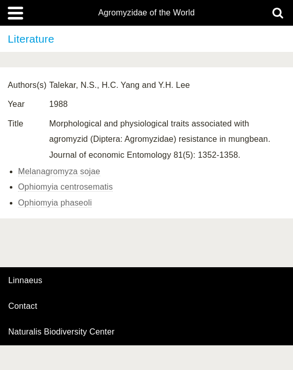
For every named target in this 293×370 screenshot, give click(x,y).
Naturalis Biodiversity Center (61, 332)
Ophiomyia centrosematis (65, 186)
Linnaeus (25, 280)
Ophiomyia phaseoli (55, 202)
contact (22, 306)
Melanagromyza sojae (59, 171)
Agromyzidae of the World (146, 13)
